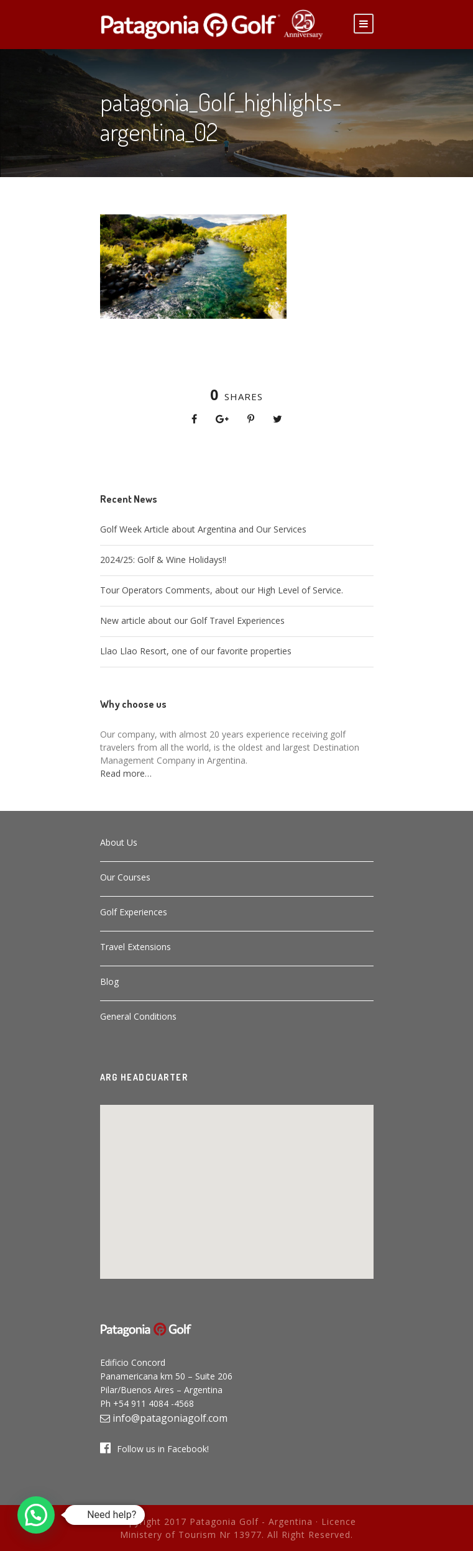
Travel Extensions (135, 947)
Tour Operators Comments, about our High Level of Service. (221, 590)
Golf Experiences (133, 912)
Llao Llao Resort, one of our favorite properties (196, 651)
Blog (109, 981)
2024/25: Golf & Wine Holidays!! (163, 559)
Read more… (126, 773)
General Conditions (138, 1016)
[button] (236, 1184)
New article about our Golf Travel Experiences (192, 620)
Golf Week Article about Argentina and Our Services (203, 529)
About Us (118, 842)
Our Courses (125, 877)
